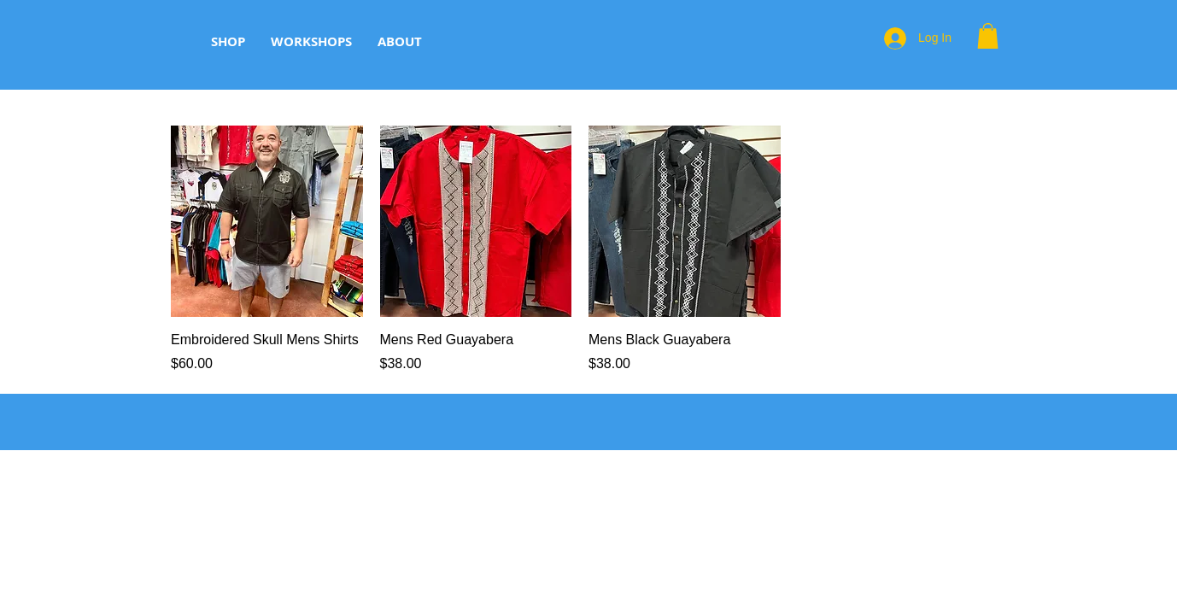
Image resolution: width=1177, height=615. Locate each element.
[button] (987, 36)
